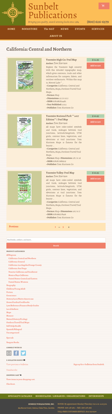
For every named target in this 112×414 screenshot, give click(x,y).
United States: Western (18, 282)
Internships (96, 396)
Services (98, 29)
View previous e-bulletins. (17, 364)
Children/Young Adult (15, 288)
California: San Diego (17, 268)
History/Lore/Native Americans (19, 298)
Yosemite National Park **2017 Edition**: (62, 117)
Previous (13, 226)
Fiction (9, 292)
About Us (56, 36)
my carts (104, 6)
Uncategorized (12, 332)
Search (56, 245)
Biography (11, 285)
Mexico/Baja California (18, 275)
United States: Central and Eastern (22, 278)
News (64, 29)
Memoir (9, 315)
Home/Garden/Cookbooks (17, 302)
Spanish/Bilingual (14, 329)
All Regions (11, 255)
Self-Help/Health (13, 326)
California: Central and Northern (22, 258)
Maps (57, 89)
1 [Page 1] (55, 226)
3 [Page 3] (63, 226)
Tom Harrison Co (65, 107)
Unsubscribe (11, 370)
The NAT (49, 29)
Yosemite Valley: (60, 172)
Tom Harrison (60, 63)
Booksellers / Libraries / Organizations (60, 396)
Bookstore (30, 29)
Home (11, 29)
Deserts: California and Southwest (22, 272)
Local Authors (12, 309)
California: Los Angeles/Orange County (25, 265)
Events (80, 29)
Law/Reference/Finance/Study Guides (22, 305)
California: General (16, 261)
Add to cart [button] (95, 65)
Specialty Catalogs (20, 396)
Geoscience (11, 295)
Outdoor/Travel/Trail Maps (17, 322)
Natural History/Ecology (16, 319)
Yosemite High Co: (61, 59)
